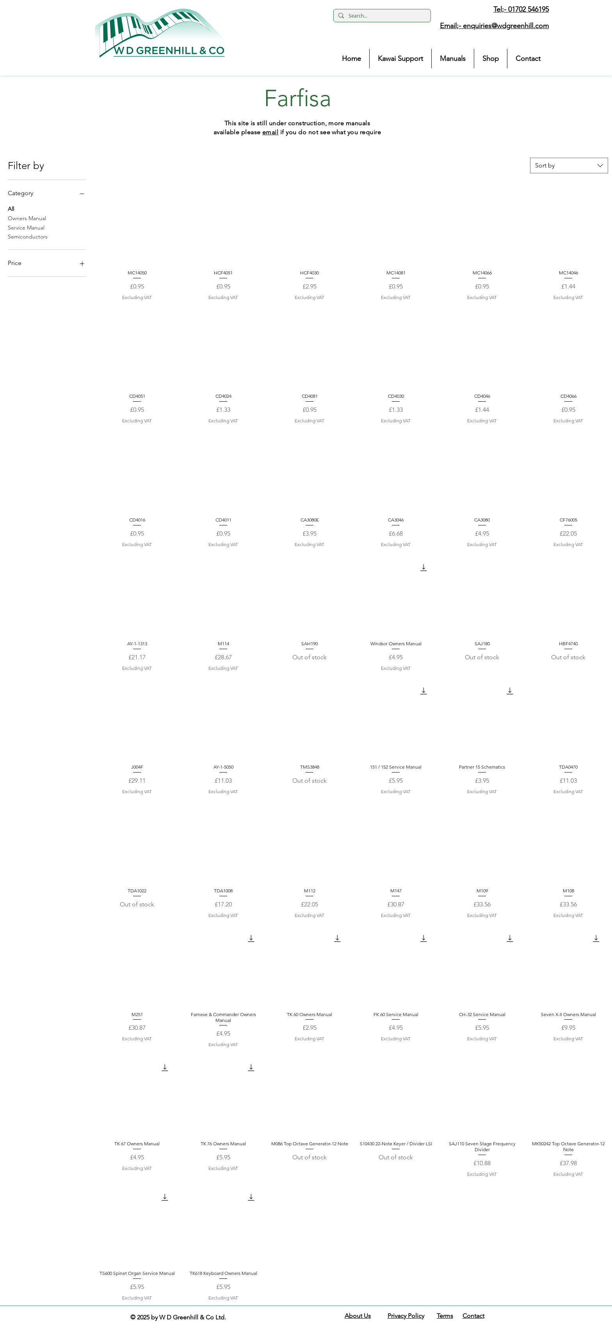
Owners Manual (27, 218)
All (11, 208)
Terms (445, 1315)
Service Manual (26, 227)
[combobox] (569, 165)
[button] (160, 33)
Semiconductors (28, 236)
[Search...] (381, 15)
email (270, 132)
